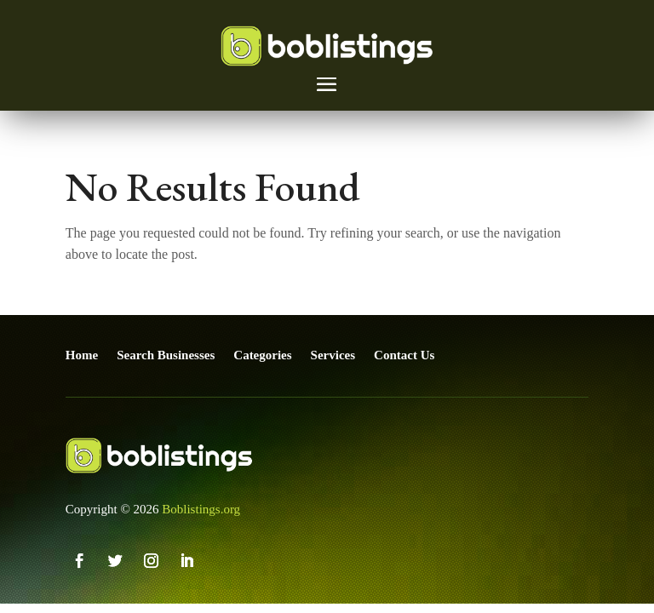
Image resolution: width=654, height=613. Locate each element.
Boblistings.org (201, 509)
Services (333, 355)
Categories (262, 355)
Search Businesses (166, 355)
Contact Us (404, 355)
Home (82, 355)
